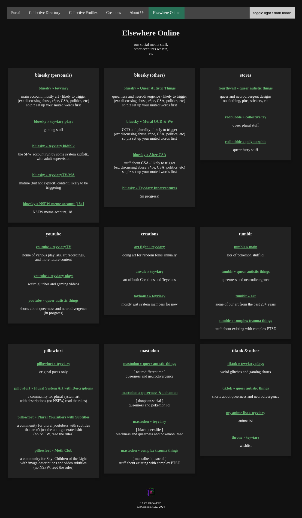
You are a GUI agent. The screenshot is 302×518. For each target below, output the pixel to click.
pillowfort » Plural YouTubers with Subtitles (53, 417)
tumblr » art (245, 296)
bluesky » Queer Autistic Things (149, 88)
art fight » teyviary (149, 247)
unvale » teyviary (149, 272)
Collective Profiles (83, 13)
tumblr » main (245, 247)
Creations (113, 13)
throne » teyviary (245, 437)
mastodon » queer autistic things (149, 364)
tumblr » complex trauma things (245, 321)
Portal (15, 13)
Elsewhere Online (166, 13)
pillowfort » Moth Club (54, 450)
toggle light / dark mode (272, 13)
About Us (136, 13)
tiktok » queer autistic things (245, 388)
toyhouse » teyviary (149, 296)
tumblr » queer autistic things (246, 272)
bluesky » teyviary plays (53, 121)
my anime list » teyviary (245, 413)
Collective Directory (44, 13)
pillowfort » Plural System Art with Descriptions (53, 388)
